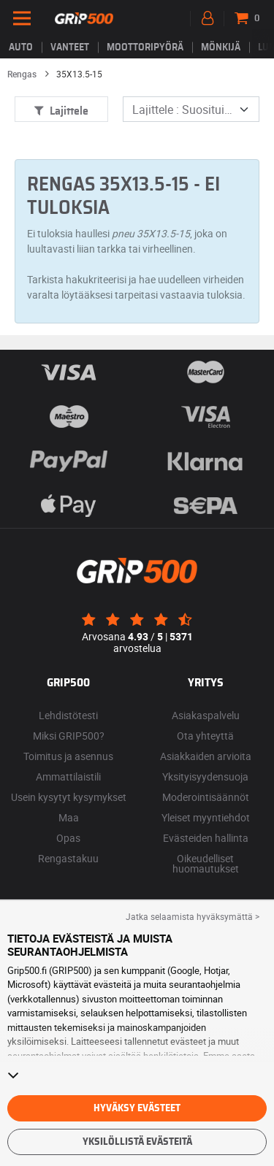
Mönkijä (220, 47)
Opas (68, 838)
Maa (68, 817)
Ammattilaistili (68, 776)
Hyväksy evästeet (137, 1108)
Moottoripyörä (145, 47)
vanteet (69, 47)
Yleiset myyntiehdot (205, 817)
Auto (21, 47)
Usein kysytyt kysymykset (68, 797)
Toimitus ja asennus (68, 756)
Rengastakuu (68, 858)
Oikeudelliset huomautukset (205, 863)
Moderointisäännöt (205, 797)
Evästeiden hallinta (205, 838)
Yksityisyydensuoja (205, 776)
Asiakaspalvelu (206, 715)
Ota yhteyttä (205, 736)
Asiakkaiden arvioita (205, 756)
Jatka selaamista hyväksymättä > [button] (192, 916)
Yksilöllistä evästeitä (137, 1142)
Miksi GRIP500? (68, 736)
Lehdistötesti (68, 715)
